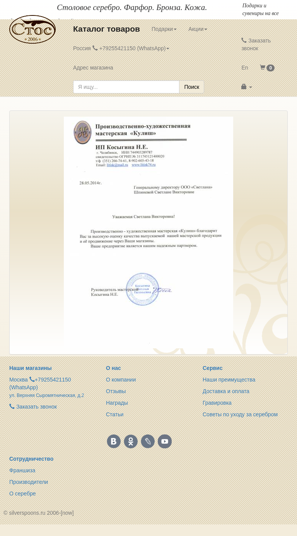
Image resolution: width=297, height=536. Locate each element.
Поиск (191, 87)
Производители (28, 482)
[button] (267, 67)
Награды (117, 403)
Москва (18, 380)
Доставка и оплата (226, 391)
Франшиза (22, 470)
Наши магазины (30, 368)
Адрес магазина (93, 67)
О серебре (22, 493)
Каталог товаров (106, 28)
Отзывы (116, 391)
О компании (121, 380)
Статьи (114, 414)
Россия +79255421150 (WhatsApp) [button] (121, 48)
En (244, 67)
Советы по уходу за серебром (240, 414)
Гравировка (217, 403)
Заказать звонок (256, 44)
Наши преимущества (229, 380)
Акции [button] (197, 29)
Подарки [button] (164, 29)
